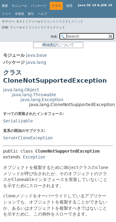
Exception (34, 156)
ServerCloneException (28, 137)
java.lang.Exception (41, 99)
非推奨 (19, 13)
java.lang (36, 62)
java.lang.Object (21, 89)
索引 (31, 13)
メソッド (77, 21)
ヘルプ (42, 13)
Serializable (18, 120)
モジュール (19, 5)
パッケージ (38, 5)
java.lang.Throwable (34, 94)
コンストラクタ (57, 21)
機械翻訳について (58, 45)
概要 (5, 5)
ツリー (6, 13)
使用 (69, 5)
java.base (36, 55)
